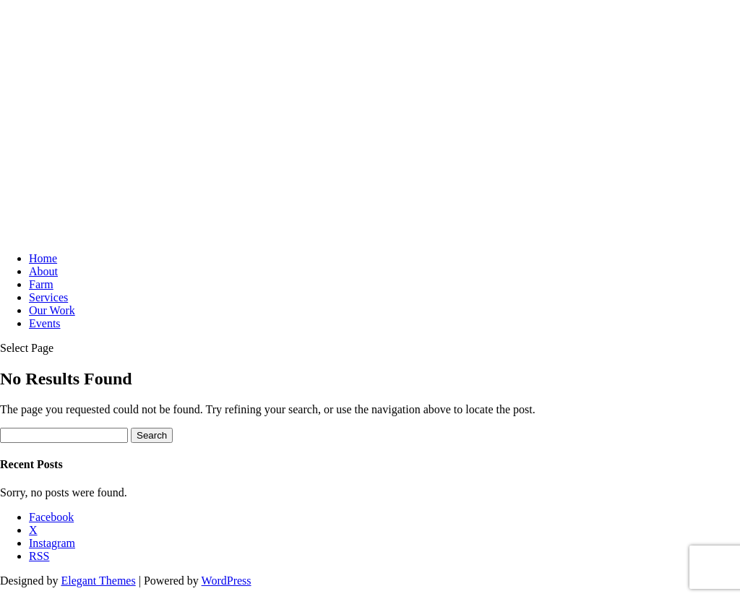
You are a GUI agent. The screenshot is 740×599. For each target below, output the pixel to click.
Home (43, 258)
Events (45, 323)
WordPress (226, 580)
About (43, 271)
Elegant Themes (98, 580)
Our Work (52, 310)
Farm (41, 284)
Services (48, 297)
